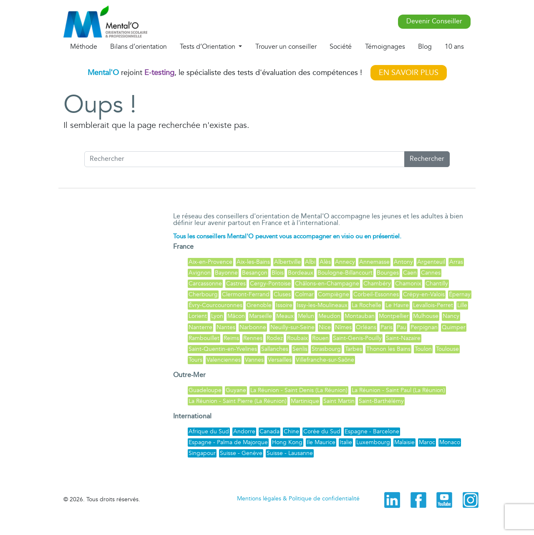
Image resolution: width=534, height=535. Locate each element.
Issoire (284, 305)
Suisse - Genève (241, 453)
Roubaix (297, 338)
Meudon (329, 316)
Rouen (320, 338)
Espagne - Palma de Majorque (228, 442)
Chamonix (408, 283)
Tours (195, 359)
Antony (403, 261)
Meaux (285, 316)
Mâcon (236, 316)
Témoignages (385, 46)
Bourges (388, 272)
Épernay (460, 294)
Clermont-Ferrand (246, 294)
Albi (310, 261)
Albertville (287, 261)
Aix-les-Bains (253, 261)
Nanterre (200, 327)
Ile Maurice (321, 442)
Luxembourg (373, 442)
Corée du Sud (321, 431)
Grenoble (259, 305)
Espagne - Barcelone (372, 431)
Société (341, 46)
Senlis (299, 348)
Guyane (236, 390)
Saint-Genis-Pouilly (357, 338)
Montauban (360, 316)
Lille (462, 305)
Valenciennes (224, 359)
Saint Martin (339, 401)
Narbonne (252, 327)
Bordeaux (300, 272)
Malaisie (404, 442)
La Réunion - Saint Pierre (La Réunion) (238, 401)
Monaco (449, 442)
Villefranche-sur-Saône (325, 359)
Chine (291, 431)
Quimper (454, 327)
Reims (231, 338)
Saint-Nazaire (403, 338)
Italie (346, 442)
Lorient (198, 316)
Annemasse (374, 261)
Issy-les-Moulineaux (322, 305)
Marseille (260, 316)
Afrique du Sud (209, 431)
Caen (410, 272)
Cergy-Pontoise (270, 283)
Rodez (275, 338)
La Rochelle (366, 305)
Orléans (366, 327)
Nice (325, 327)
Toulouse (447, 348)
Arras (456, 261)
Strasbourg (326, 348)
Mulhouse (425, 316)
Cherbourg (203, 294)
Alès (325, 261)
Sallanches (274, 348)
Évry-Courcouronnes (215, 305)
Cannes (431, 272)
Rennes (252, 338)
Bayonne (226, 272)
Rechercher (427, 159)
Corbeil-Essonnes (376, 294)
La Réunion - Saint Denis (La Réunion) (299, 390)
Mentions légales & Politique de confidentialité (298, 498)
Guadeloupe (205, 390)
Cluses (282, 294)
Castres (236, 283)
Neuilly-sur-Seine (292, 327)
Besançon (254, 272)
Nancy (451, 316)
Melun (306, 316)
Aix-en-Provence (210, 261)
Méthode (83, 46)
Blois (278, 272)
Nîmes (343, 327)
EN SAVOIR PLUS (408, 73)
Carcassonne (205, 283)
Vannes (254, 359)
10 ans (454, 46)
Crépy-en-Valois (424, 294)
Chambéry (377, 283)
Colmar (304, 294)
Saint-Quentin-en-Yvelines (223, 348)
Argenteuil (431, 261)
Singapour (202, 453)
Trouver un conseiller (286, 46)
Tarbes (353, 348)
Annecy (345, 261)
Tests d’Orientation (208, 46)
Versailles (280, 359)
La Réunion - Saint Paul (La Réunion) (398, 390)
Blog (425, 46)
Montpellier (394, 316)
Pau (401, 327)
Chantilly (437, 283)
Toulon (423, 348)
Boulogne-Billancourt (345, 272)
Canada (269, 431)
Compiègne (333, 294)
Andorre (244, 431)
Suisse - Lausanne (290, 453)
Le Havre (397, 305)
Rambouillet (204, 338)
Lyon (217, 316)
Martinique (305, 401)
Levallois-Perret (433, 305)
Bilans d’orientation (138, 46)
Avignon (200, 272)
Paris (386, 327)
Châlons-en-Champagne (327, 283)
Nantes (226, 327)
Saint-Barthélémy (381, 401)
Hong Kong (287, 442)
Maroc (427, 442)
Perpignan (424, 327)
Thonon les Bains (388, 348)
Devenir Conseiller (434, 21)
